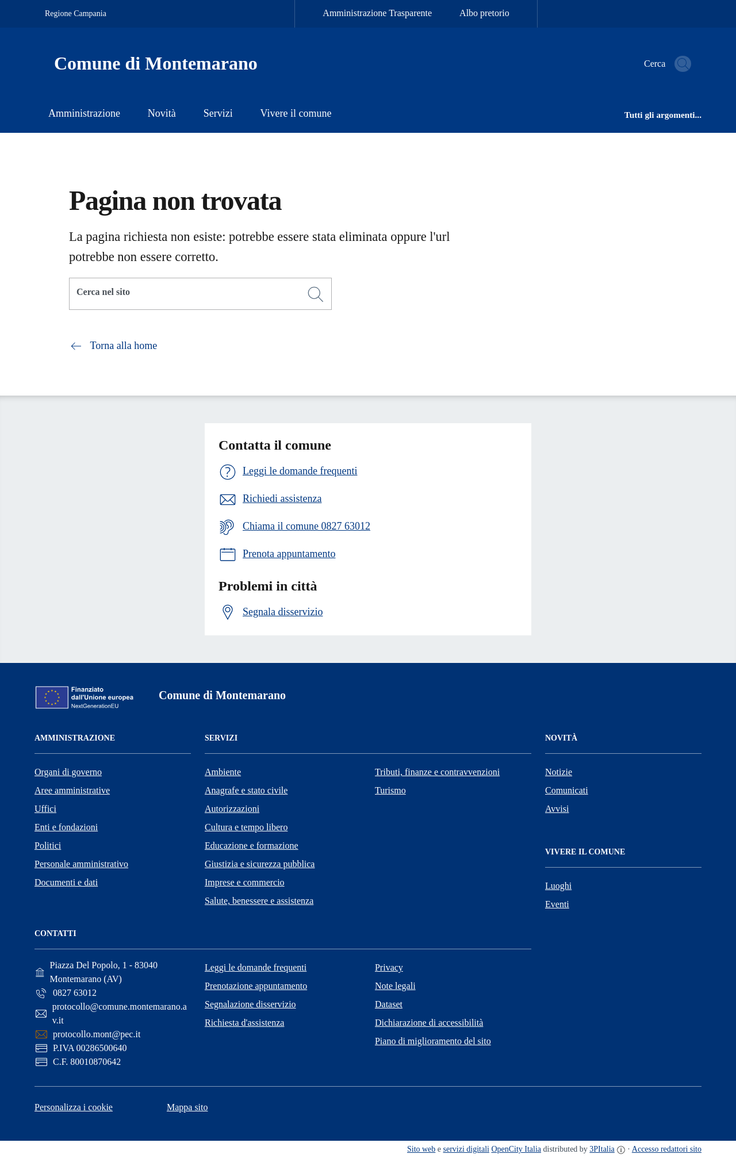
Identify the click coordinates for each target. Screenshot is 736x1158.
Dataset (388, 1004)
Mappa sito (187, 1107)
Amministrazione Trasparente (377, 13)
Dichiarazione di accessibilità (429, 1022)
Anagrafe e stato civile (246, 790)
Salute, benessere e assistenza (259, 901)
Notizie (558, 772)
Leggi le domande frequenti (255, 967)
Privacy (389, 967)
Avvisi (557, 809)
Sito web (421, 1149)
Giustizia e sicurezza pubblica (260, 864)
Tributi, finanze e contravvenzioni (437, 772)
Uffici (45, 809)
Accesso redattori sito (667, 1149)
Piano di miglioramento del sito (433, 1041)
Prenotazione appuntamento (256, 986)
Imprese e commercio (245, 882)
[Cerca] (315, 294)
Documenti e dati (66, 882)
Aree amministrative (72, 790)
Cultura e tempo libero (246, 827)
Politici (47, 845)
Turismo (390, 790)
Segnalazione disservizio (250, 1004)
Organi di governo (68, 772)
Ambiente (223, 772)
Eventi (557, 904)
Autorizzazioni (232, 809)
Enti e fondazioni (66, 827)
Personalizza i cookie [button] (73, 1107)
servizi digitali (466, 1149)
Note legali (395, 986)
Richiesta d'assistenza (244, 1022)
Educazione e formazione (251, 845)
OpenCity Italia (516, 1149)
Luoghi (558, 886)
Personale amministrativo (81, 864)
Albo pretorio (484, 13)
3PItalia (602, 1149)
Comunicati (566, 790)
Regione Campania (75, 13)
